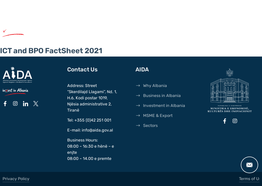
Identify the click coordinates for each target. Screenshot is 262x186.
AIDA (48, 9)
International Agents (84, 9)
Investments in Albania (168, 32)
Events (55, 14)
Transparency (86, 14)
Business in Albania (106, 32)
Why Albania (59, 32)
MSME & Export (66, 37)
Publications (146, 9)
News (119, 9)
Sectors (103, 37)
